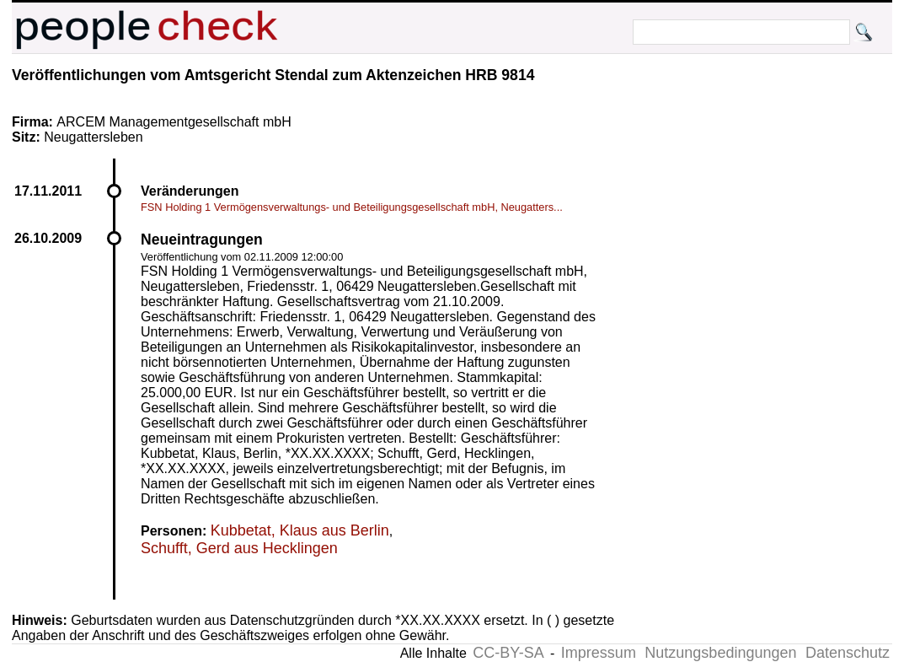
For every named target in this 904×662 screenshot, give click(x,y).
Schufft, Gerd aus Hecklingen (239, 548)
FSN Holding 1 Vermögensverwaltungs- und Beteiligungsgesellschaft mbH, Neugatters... (352, 207)
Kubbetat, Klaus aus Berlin (300, 530)
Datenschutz (847, 652)
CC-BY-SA (508, 652)
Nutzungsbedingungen (720, 652)
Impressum (598, 652)
